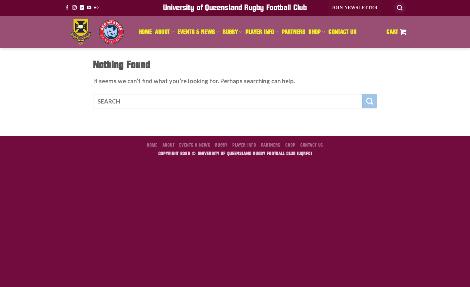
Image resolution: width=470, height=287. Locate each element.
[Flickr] (96, 7)
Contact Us (342, 31)
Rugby (232, 31)
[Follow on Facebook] (67, 7)
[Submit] (369, 101)
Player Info (262, 31)
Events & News (198, 31)
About (164, 31)
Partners (293, 31)
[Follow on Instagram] (74, 7)
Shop (316, 31)
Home (145, 31)
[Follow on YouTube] (89, 7)
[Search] (400, 8)
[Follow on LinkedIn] (82, 7)
